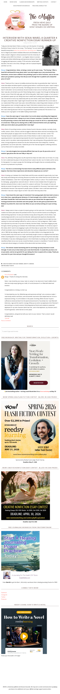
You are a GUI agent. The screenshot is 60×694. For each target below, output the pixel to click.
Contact (53, 2)
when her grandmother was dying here (25, 50)
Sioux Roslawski (9, 274)
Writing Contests (42, 2)
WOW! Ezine (13, 2)
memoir (31, 263)
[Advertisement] (30, 671)
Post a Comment (6, 320)
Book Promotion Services (21, 5)
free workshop (44, 391)
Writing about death (7, 265)
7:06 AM (7, 318)
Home (5, 2)
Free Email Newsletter (39, 5)
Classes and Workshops (26, 2)
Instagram (4, 595)
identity (26, 263)
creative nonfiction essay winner (13, 263)
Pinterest (3, 599)
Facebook (4, 592)
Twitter (3, 597)
